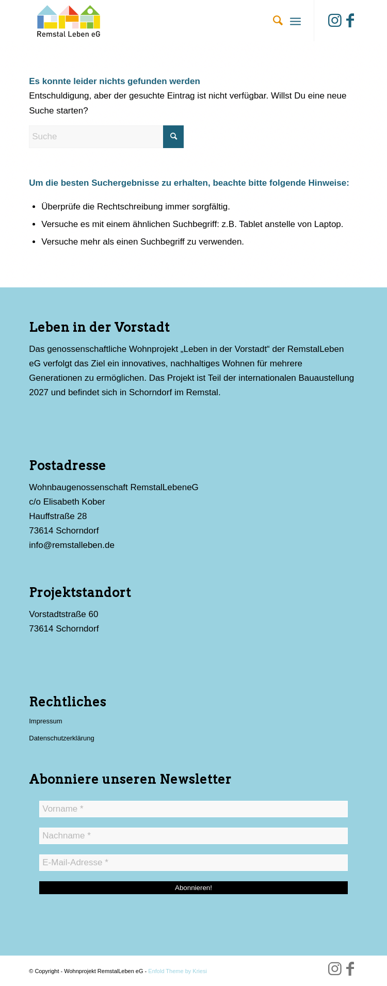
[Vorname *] (193, 809)
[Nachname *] (193, 836)
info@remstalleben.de (72, 545)
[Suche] (273, 20)
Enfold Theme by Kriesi (177, 971)
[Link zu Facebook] (350, 20)
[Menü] (295, 20)
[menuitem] (273, 20)
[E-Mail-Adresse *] (193, 862)
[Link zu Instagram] (335, 20)
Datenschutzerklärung (61, 738)
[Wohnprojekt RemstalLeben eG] (160, 20)
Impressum (45, 721)
